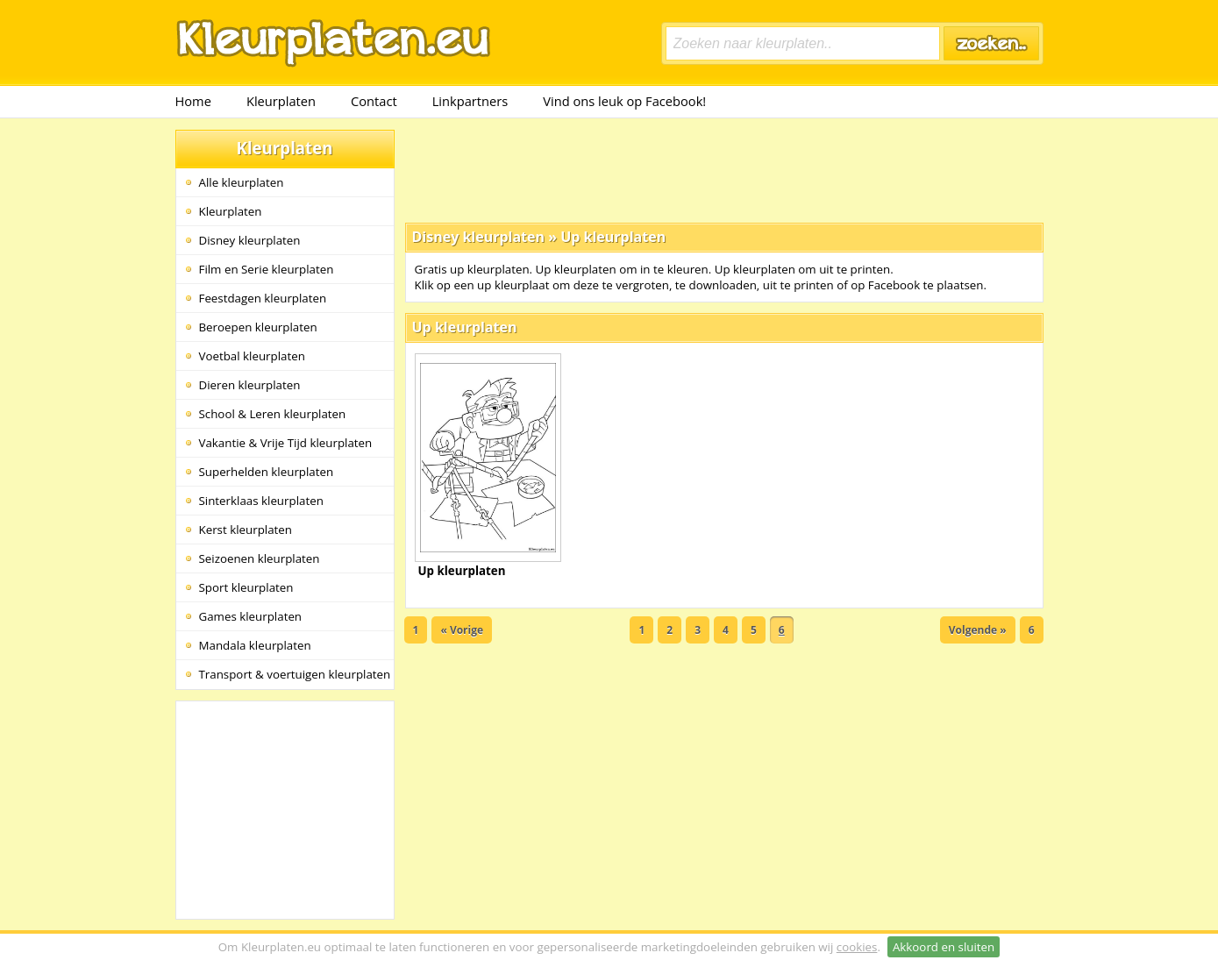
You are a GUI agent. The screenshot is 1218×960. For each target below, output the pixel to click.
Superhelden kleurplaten (266, 472)
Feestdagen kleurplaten (263, 298)
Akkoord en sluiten (943, 947)
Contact (374, 101)
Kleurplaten (281, 101)
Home (193, 101)
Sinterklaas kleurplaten (261, 500)
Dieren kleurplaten (250, 385)
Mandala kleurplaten (255, 645)
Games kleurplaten (251, 616)
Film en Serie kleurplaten (266, 269)
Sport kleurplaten (246, 587)
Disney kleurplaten (250, 240)
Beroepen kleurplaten (258, 327)
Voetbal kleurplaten (252, 356)
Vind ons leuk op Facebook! (624, 101)
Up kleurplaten (613, 236)
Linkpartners (470, 101)
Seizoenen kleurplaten (259, 558)
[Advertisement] (724, 169)
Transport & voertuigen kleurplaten (295, 674)
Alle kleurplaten (241, 182)
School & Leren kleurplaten (272, 414)
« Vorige (461, 629)
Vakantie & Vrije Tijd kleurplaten (286, 443)
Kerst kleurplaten (245, 529)
